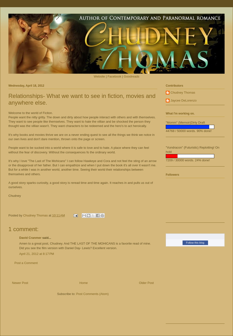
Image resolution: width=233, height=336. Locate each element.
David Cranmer (30, 238)
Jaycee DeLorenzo (183, 100)
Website (99, 76)
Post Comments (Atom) (92, 294)
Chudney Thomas (183, 92)
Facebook (114, 76)
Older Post (146, 283)
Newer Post (20, 283)
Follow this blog (195, 242)
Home (84, 283)
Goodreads (131, 76)
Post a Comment (26, 263)
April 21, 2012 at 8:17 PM (36, 254)
